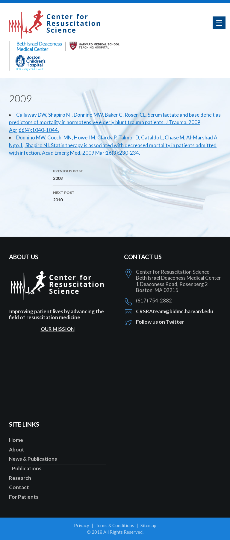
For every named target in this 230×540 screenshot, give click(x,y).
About (16, 449)
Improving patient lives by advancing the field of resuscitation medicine (56, 314)
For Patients (23, 497)
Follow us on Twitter (160, 322)
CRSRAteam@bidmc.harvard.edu (174, 311)
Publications (26, 468)
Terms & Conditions (115, 525)
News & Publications (33, 459)
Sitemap (148, 525)
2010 (115, 195)
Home (16, 440)
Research (20, 478)
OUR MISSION (58, 329)
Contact (19, 487)
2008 (115, 174)
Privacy (81, 525)
